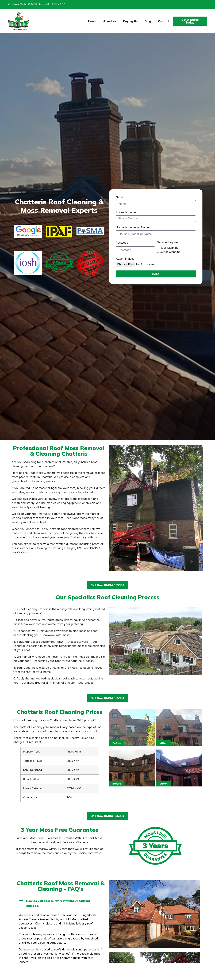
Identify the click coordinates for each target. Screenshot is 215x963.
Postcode (122, 242)
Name (120, 197)
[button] (60, 902)
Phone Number (126, 212)
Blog (148, 21)
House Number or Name (132, 227)
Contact (164, 21)
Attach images (125, 258)
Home (92, 21)
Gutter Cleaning (170, 252)
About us (109, 21)
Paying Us (130, 21)
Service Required (168, 242)
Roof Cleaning (169, 247)
